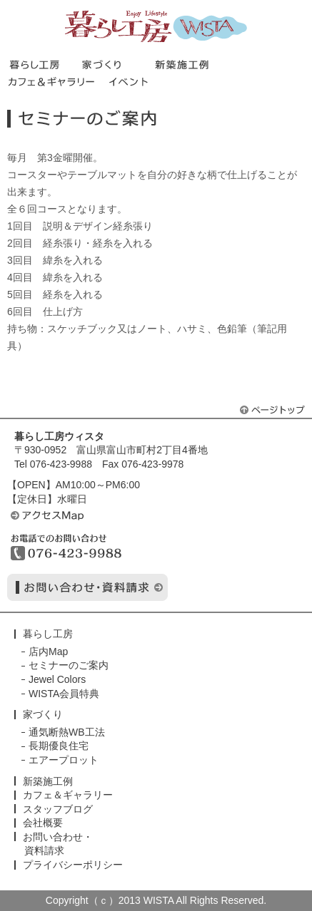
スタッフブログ (58, 809)
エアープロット (64, 760)
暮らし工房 (156, 26)
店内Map (48, 651)
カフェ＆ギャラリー (58, 81)
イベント (130, 81)
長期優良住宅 (59, 745)
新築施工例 (48, 781)
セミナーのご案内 (69, 665)
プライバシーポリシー (73, 864)
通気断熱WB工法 (67, 732)
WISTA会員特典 (64, 693)
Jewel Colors (57, 679)
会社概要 (43, 822)
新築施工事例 (190, 64)
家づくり (118, 64)
